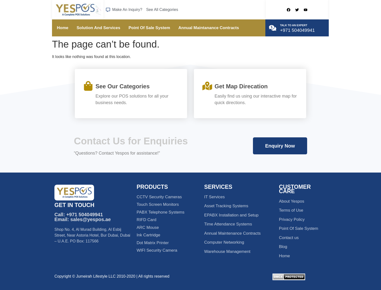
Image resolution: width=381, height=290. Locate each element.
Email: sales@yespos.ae (82, 219)
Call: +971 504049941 (78, 214)
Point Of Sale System (149, 27)
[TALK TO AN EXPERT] (272, 28)
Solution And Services (98, 27)
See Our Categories (122, 86)
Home (62, 27)
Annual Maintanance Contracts (208, 27)
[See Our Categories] (88, 86)
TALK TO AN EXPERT (293, 25)
